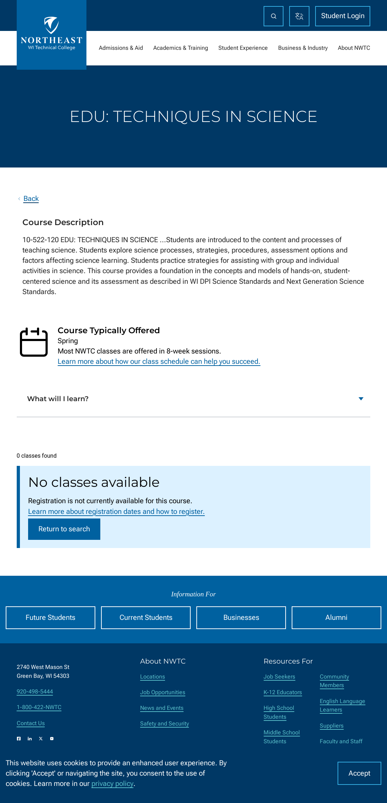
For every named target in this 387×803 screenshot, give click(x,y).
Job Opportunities (162, 692)
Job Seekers (279, 676)
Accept (359, 773)
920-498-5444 (35, 691)
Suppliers (332, 725)
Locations (152, 676)
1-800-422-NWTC (39, 707)
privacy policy (112, 784)
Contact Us (31, 723)
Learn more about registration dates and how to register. (116, 511)
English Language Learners (342, 705)
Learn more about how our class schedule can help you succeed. (159, 361)
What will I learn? (58, 398)
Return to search (64, 529)
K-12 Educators (283, 692)
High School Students (279, 712)
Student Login (343, 16)
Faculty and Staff (341, 741)
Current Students (146, 617)
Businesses (241, 617)
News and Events (162, 707)
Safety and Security (164, 723)
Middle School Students (282, 737)
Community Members (334, 681)
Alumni (336, 617)
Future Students (50, 617)
